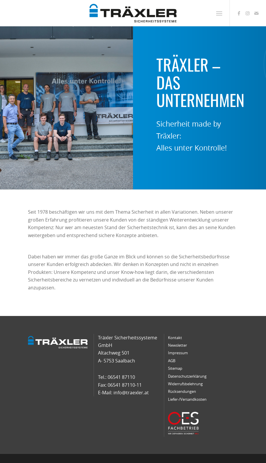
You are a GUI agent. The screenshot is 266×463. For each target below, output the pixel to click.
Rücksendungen (182, 391)
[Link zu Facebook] (239, 13)
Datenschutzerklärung (187, 376)
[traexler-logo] (133, 13)
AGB (171, 360)
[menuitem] (219, 13)
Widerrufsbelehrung (185, 383)
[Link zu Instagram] (247, 13)
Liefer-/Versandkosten (187, 399)
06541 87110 (121, 377)
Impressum (178, 352)
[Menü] (219, 13)
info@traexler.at (131, 392)
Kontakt (175, 337)
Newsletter (177, 345)
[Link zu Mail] (256, 13)
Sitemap (175, 368)
